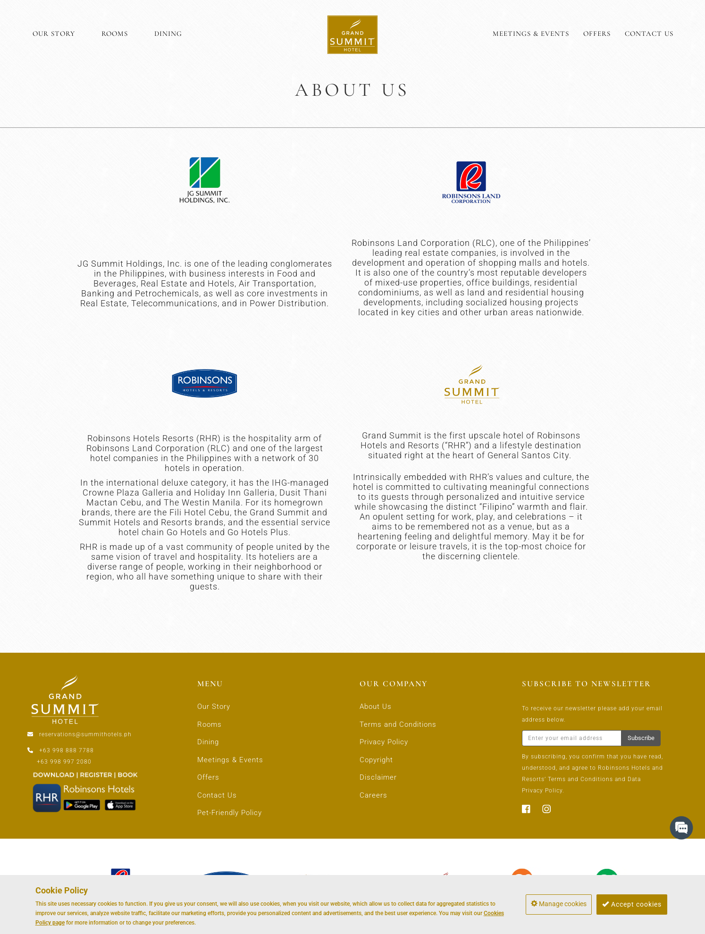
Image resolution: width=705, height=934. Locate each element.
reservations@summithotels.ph (85, 734)
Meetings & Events (230, 760)
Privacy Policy (384, 742)
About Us (376, 706)
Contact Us (217, 795)
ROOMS (114, 33)
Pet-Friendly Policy (229, 812)
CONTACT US (649, 33)
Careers (373, 795)
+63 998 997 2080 (64, 761)
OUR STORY (54, 33)
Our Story (213, 706)
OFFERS (597, 33)
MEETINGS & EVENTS (531, 33)
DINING (168, 33)
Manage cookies (559, 904)
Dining (208, 742)
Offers (208, 777)
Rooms (209, 724)
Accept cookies (632, 904)
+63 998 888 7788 (66, 750)
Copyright (376, 760)
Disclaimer (378, 777)
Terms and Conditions (398, 724)
